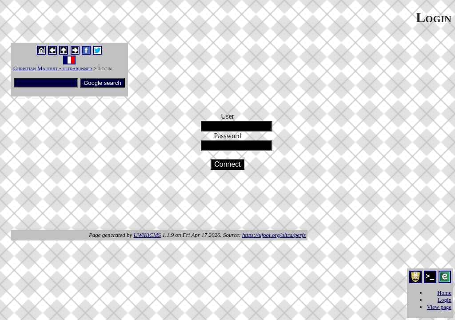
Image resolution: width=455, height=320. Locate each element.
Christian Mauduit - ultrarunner (53, 68)
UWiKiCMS (147, 235)
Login (444, 299)
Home (444, 292)
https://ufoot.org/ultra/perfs (274, 235)
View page (439, 307)
